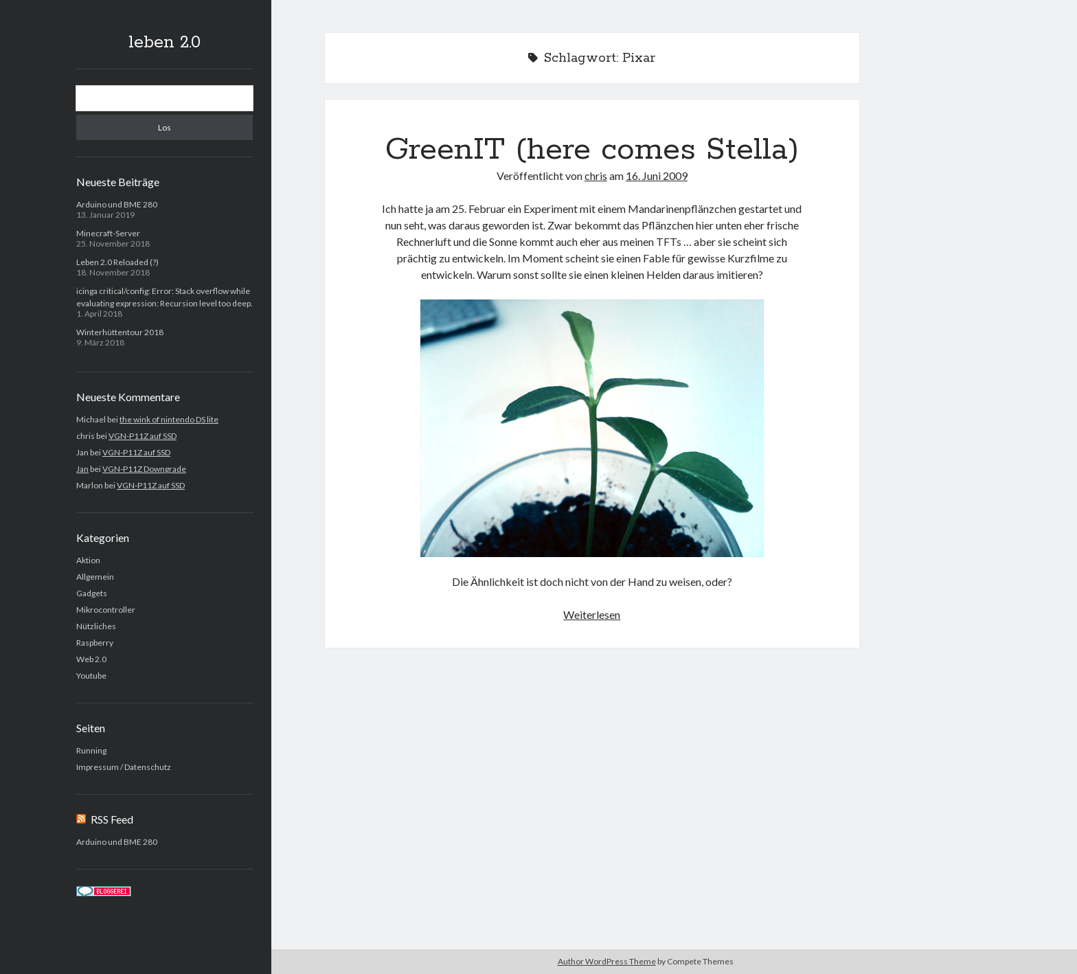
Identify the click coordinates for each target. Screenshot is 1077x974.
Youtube (91, 675)
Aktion (88, 560)
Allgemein (95, 576)
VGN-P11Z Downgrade (144, 469)
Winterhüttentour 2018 (119, 332)
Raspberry (94, 642)
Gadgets (91, 593)
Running (91, 750)
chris (596, 175)
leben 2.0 (164, 43)
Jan (82, 469)
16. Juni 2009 (657, 175)
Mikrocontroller (105, 609)
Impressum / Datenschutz (123, 767)
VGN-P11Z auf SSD (143, 436)
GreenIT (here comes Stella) (592, 150)
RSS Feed (112, 819)
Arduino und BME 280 (116, 204)
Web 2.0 (91, 659)
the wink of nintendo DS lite (169, 419)
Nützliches (96, 626)
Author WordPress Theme (607, 961)
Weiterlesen (591, 614)
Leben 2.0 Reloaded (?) (117, 262)
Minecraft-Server (108, 233)
